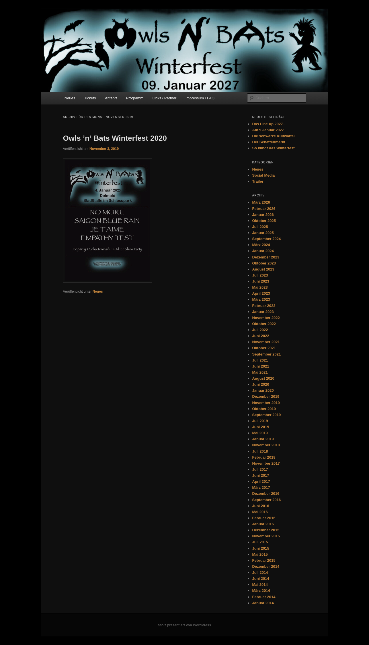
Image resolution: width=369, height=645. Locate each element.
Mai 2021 (260, 372)
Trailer (257, 181)
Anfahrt (111, 98)
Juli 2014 (260, 572)
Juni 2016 (260, 506)
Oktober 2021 (264, 348)
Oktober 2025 (264, 221)
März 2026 (261, 202)
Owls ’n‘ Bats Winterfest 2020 (115, 138)
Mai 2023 (260, 287)
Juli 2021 (260, 360)
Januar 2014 (263, 603)
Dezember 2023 (266, 257)
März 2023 (261, 299)
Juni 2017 (260, 475)
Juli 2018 (260, 451)
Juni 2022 (260, 336)
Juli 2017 (260, 469)
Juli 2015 (260, 542)
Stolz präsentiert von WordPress (184, 625)
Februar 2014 (264, 597)
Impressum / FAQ (200, 98)
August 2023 (263, 269)
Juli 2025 (260, 227)
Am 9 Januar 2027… (270, 130)
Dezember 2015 (266, 530)
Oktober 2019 (264, 409)
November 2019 (266, 403)
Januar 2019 (263, 439)
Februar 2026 (264, 208)
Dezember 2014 (266, 566)
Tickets (90, 98)
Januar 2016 (263, 524)
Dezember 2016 (266, 493)
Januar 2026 (263, 215)
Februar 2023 (264, 306)
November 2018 (266, 445)
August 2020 (263, 378)
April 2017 (261, 481)
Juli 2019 (260, 421)
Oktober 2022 (264, 324)
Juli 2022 (260, 330)
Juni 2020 (260, 384)
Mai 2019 (260, 433)
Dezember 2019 (266, 396)
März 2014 (261, 590)
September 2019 (266, 415)
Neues (70, 98)
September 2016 (266, 500)
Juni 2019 (260, 427)
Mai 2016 (260, 512)
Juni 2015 (260, 548)
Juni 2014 (260, 578)
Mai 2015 (260, 554)
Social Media (263, 175)
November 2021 (266, 342)
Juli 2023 (260, 275)
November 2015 (266, 536)
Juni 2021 (260, 366)
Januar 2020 (263, 390)
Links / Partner (165, 98)
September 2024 (266, 239)
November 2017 (266, 463)
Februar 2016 (264, 518)
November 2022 (266, 318)
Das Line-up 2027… (269, 124)
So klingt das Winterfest (273, 148)
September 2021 (266, 354)
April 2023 (261, 293)
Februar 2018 (264, 457)
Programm (134, 98)
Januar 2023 (263, 312)
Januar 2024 (263, 251)
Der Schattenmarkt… (270, 142)
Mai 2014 (260, 584)
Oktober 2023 (264, 263)
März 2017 (261, 487)
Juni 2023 (260, 281)
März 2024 (261, 245)
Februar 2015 (264, 560)
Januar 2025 (263, 233)
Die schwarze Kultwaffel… (275, 136)
